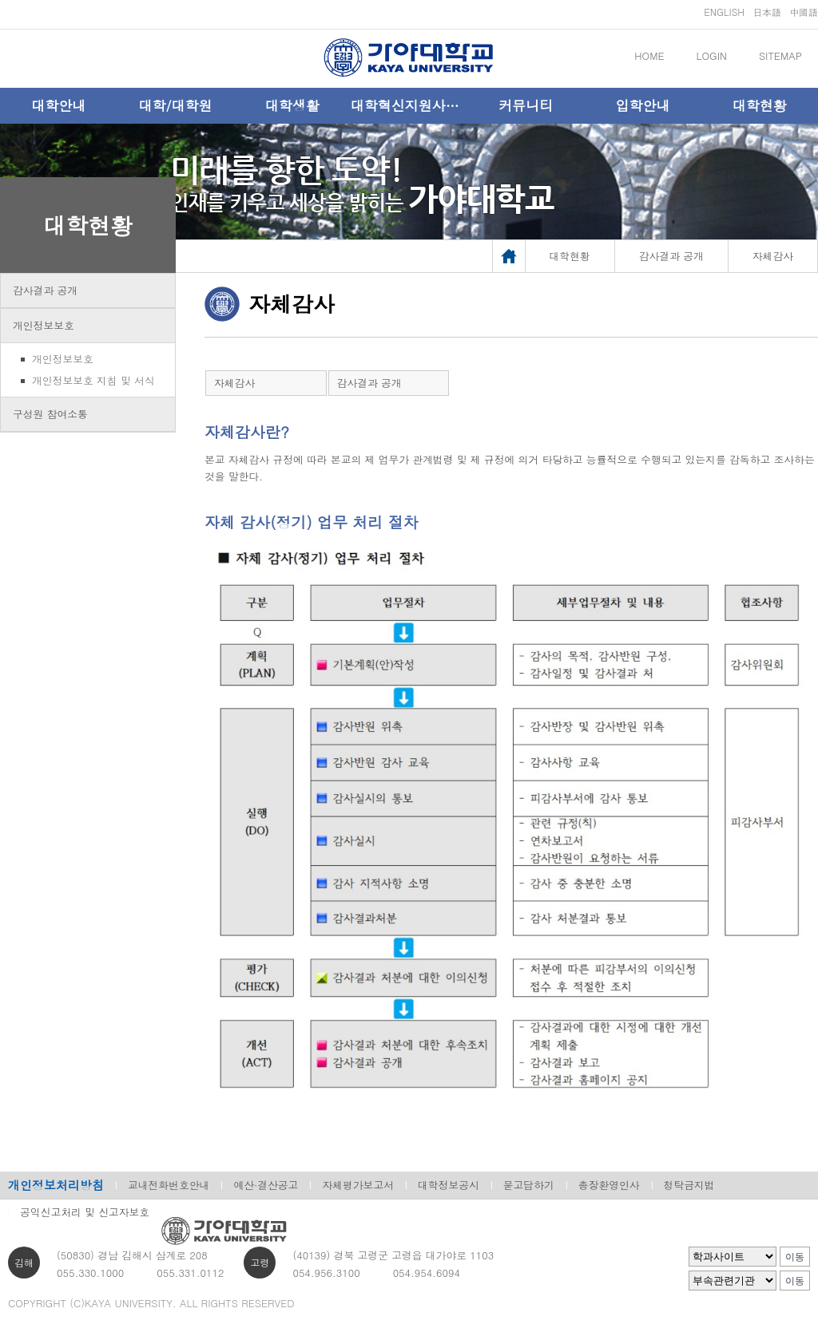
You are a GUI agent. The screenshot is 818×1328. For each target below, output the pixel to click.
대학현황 (760, 105)
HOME (649, 55)
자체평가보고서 (358, 1184)
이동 (794, 1257)
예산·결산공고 (265, 1184)
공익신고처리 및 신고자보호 (84, 1211)
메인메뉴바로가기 (0, 0)
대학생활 (292, 105)
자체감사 (234, 382)
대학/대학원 (175, 105)
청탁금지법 (689, 1184)
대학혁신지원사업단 (409, 105)
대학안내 (58, 105)
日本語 (766, 11)
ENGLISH (724, 11)
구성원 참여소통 (50, 413)
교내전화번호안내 (168, 1184)
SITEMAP (780, 55)
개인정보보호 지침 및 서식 (93, 380)
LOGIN (712, 55)
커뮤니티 (525, 105)
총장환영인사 (609, 1184)
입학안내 (643, 105)
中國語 (803, 11)
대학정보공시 (448, 1184)
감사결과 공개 (45, 290)
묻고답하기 (528, 1184)
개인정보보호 (43, 325)
